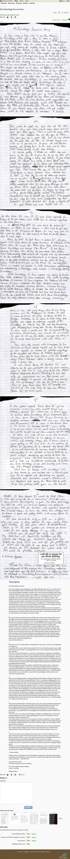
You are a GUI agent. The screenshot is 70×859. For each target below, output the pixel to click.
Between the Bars (8, 1)
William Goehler (6, 15)
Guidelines (3, 781)
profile (17, 15)
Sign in (61, 1)
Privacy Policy (41, 852)
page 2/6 (2, 115)
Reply (55, 12)
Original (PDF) (66, 20)
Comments (19, 3)
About (26, 1)
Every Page (32, 3)
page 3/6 (2, 208)
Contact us (20, 852)
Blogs (16, 1)
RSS (28, 834)
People (21, 1)
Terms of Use (33, 852)
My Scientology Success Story (12, 9)
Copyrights (26, 852)
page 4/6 (2, 302)
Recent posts (12, 3)
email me (34, 834)
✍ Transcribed (65, 12)
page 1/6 (2, 22)
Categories (4, 3)
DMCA (48, 852)
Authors (26, 3)
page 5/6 (2, 395)
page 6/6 (2, 488)
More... (61, 818)
